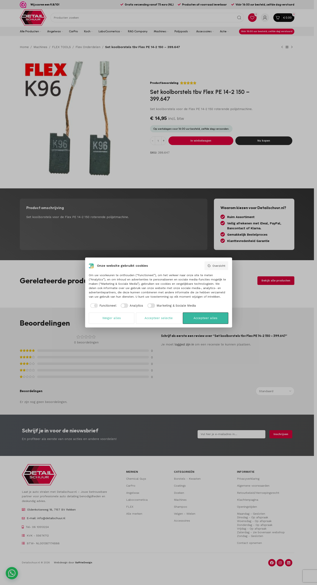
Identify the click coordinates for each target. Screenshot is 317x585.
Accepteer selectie (159, 318)
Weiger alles (111, 318)
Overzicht (216, 266)
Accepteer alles (205, 318)
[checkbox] (102, 305)
